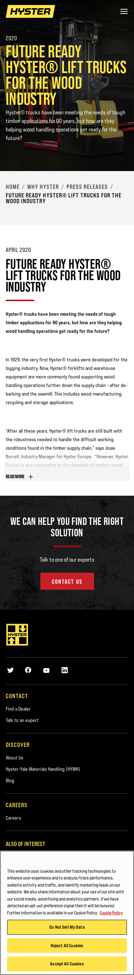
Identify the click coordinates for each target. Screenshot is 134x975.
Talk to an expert (22, 720)
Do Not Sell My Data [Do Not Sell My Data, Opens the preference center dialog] (66, 928)
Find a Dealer (18, 709)
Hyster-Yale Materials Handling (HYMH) (43, 769)
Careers (13, 818)
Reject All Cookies (67, 946)
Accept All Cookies (67, 965)
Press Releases (87, 186)
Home (13, 186)
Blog (10, 780)
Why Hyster (43, 186)
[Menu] (124, 11)
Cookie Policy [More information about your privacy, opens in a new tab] (111, 914)
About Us (14, 757)
